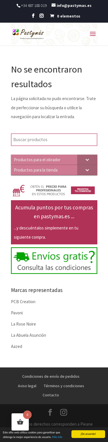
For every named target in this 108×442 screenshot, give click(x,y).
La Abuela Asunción (28, 335)
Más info (57, 437)
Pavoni (17, 313)
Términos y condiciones (63, 385)
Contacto (51, 395)
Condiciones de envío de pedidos (50, 376)
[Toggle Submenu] (87, 160)
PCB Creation (23, 301)
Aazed (16, 346)
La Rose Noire (23, 324)
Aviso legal (27, 385)
